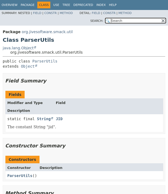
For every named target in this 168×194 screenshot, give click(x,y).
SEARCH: (96, 21)
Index (101, 5)
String (44, 119)
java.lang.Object (18, 48)
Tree (66, 5)
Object (28, 66)
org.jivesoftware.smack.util (47, 32)
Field (37, 13)
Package (28, 5)
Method (66, 13)
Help (113, 5)
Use (56, 5)
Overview (10, 5)
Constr (50, 13)
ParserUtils (45, 61)
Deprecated (83, 5)
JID (59, 119)
